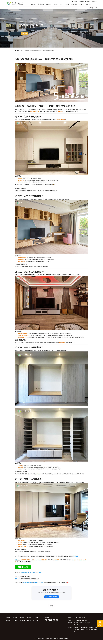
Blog (61, 4)
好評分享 (67, 4)
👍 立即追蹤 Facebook (51, 596)
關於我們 (33, 4)
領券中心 (8, 620)
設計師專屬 (41, 4)
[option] (51, 28)
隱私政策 (35, 620)
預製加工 (15, 617)
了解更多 (24, 33)
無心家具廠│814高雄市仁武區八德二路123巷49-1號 (85, 630)
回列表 (51, 606)
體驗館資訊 (74, 4)
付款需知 (15, 620)
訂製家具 (48, 4)
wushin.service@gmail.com (80, 620)
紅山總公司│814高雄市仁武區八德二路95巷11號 (85, 627)
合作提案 (29, 617)
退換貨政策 (22, 620)
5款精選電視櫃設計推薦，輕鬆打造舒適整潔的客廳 (42, 50)
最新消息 (55, 4)
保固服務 (29, 620)
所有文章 (27, 50)
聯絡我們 (88, 4)
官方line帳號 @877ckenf (79, 617)
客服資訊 (35, 617)
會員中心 (81, 4)
